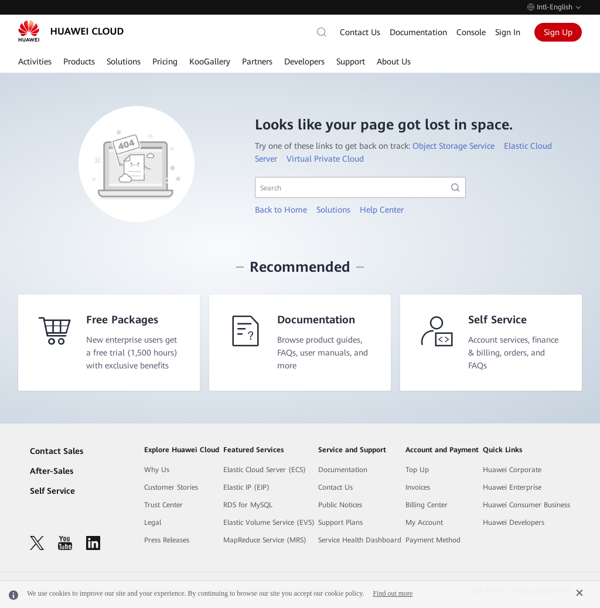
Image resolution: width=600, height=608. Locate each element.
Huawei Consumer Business (526, 505)
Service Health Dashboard (359, 540)
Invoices (417, 487)
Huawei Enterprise (512, 487)
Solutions (333, 209)
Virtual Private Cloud (325, 158)
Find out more (392, 593)
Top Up (417, 470)
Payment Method (433, 540)
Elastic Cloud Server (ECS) (264, 470)
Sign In (507, 32)
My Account (424, 522)
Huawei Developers (513, 522)
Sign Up (558, 32)
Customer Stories (171, 487)
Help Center (382, 209)
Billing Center (426, 505)
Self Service (52, 491)
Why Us (156, 470)
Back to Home (281, 209)
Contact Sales (56, 451)
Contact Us (360, 32)
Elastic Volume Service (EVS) (269, 522)
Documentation (418, 32)
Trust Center (163, 505)
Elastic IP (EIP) (246, 487)
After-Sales (51, 471)
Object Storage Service (453, 146)
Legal (152, 522)
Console (471, 32)
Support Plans (340, 522)
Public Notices (340, 505)
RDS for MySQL (247, 505)
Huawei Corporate (512, 470)
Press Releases (166, 540)
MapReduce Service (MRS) (264, 540)
